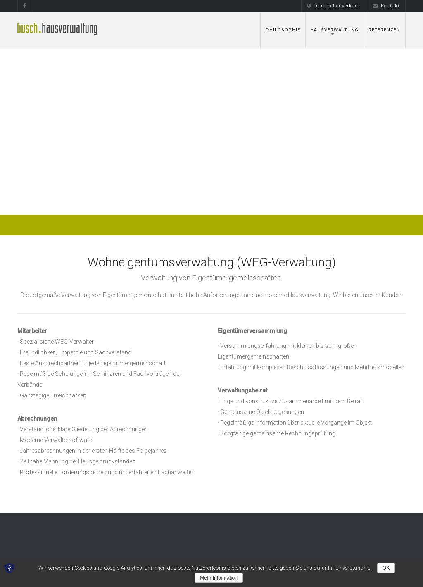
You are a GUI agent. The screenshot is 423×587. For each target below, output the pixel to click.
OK (386, 568)
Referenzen (384, 30)
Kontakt (386, 6)
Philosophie (283, 30)
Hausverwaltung (334, 30)
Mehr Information (219, 578)
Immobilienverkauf (333, 6)
